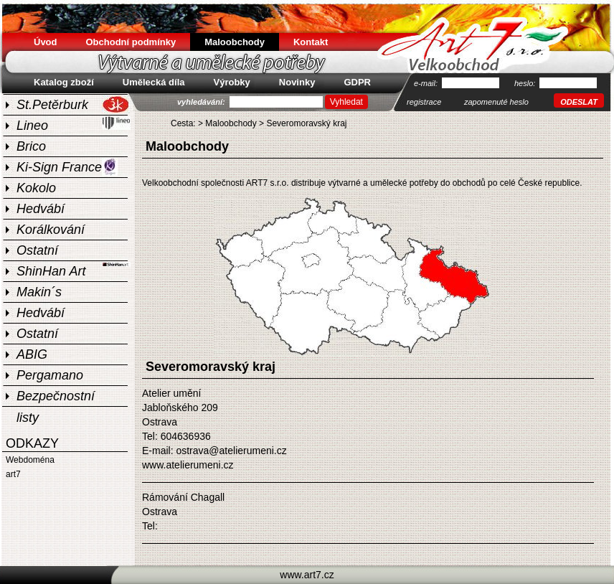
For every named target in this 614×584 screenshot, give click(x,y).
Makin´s (39, 292)
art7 (13, 474)
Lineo (73, 124)
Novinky (297, 82)
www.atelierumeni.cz (188, 465)
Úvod (45, 42)
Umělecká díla (154, 82)
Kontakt (310, 42)
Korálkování (50, 229)
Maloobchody (230, 123)
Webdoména (30, 460)
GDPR (357, 82)
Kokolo (36, 188)
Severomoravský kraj (306, 123)
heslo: (525, 83)
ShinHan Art (73, 269)
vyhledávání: (202, 102)
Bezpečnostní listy (55, 397)
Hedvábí (40, 209)
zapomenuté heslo (496, 102)
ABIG (31, 354)
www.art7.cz (307, 574)
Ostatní (37, 250)
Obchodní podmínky (131, 42)
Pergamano (49, 375)
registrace (424, 102)
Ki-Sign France (67, 166)
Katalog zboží (64, 82)
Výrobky (232, 82)
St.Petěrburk (73, 104)
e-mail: (427, 83)
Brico (31, 146)
